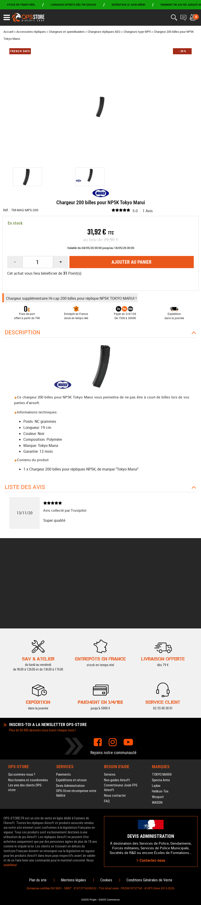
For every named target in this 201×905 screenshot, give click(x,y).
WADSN (157, 732)
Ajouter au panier (131, 262)
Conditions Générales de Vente (149, 880)
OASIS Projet (89, 899)
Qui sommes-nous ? (21, 704)
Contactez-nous (150, 825)
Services (109, 704)
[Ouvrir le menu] (7, 17)
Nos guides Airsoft (117, 710)
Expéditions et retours (71, 710)
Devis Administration (70, 715)
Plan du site (38, 880)
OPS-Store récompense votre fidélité (76, 723)
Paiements (63, 704)
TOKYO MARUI (162, 704)
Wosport (158, 727)
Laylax (156, 715)
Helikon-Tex (160, 721)
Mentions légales (73, 880)
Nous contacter (115, 725)
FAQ (107, 731)
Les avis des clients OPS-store (25, 717)
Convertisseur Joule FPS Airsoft (120, 717)
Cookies (106, 880)
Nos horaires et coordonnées (28, 710)
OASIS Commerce (109, 899)
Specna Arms (161, 710)
